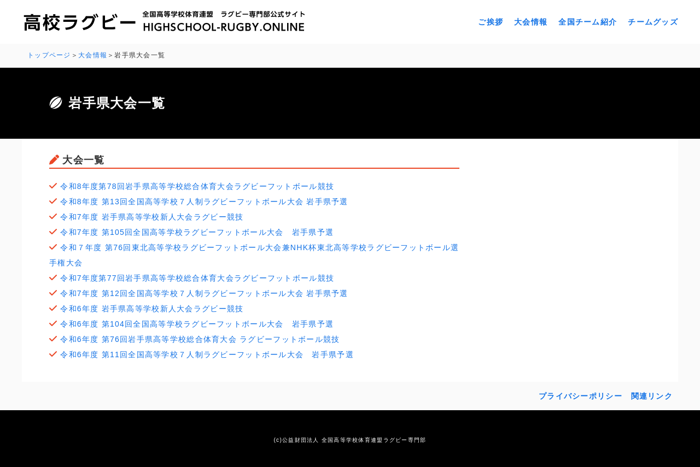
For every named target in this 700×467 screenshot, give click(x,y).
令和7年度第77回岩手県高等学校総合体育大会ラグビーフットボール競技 (197, 278)
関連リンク (652, 396)
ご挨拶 (490, 21)
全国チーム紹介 (587, 21)
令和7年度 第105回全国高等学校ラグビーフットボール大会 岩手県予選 (197, 232)
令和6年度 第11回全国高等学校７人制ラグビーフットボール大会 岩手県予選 (207, 354)
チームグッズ (653, 21)
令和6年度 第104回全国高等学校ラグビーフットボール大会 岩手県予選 (197, 324)
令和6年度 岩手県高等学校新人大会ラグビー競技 (151, 308)
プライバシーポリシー (580, 396)
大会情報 (530, 21)
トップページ (49, 55)
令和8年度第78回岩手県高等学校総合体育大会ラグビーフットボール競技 (197, 186)
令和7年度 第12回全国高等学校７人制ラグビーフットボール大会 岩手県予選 (204, 293)
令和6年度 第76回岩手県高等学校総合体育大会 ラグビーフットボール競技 (200, 339)
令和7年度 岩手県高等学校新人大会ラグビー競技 (151, 216)
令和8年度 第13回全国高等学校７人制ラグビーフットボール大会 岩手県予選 (204, 201)
